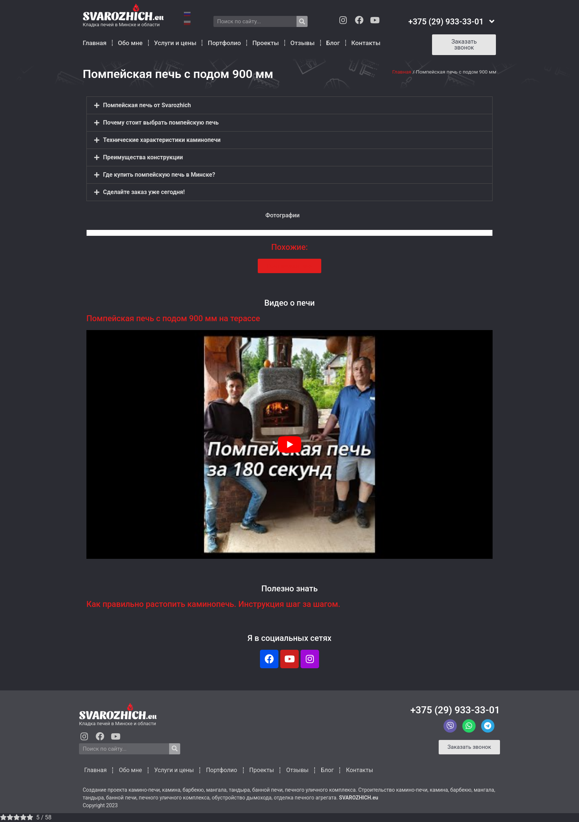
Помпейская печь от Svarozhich (147, 105)
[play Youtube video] (289, 444)
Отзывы (302, 43)
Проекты (265, 43)
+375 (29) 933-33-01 (455, 710)
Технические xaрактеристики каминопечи (161, 139)
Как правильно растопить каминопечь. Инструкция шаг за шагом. (213, 604)
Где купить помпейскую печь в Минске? (159, 174)
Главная (94, 43)
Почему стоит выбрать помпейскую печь (161, 122)
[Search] (302, 21)
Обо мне (130, 43)
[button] (289, 105)
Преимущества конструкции (143, 157)
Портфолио (224, 43)
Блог (333, 43)
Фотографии (282, 215)
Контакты (365, 43)
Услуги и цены (175, 43)
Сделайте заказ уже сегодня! (144, 192)
